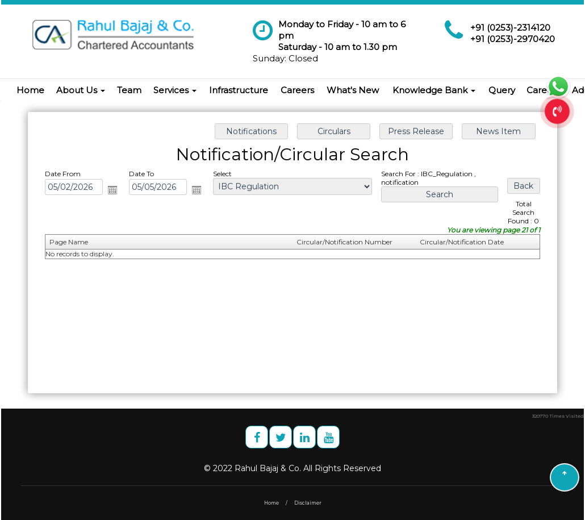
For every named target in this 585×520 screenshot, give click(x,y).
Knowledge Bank (433, 90)
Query (501, 90)
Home (30, 90)
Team (129, 90)
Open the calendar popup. (114, 190)
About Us (80, 90)
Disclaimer (307, 503)
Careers (297, 90)
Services (175, 90)
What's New (353, 90)
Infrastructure (238, 90)
